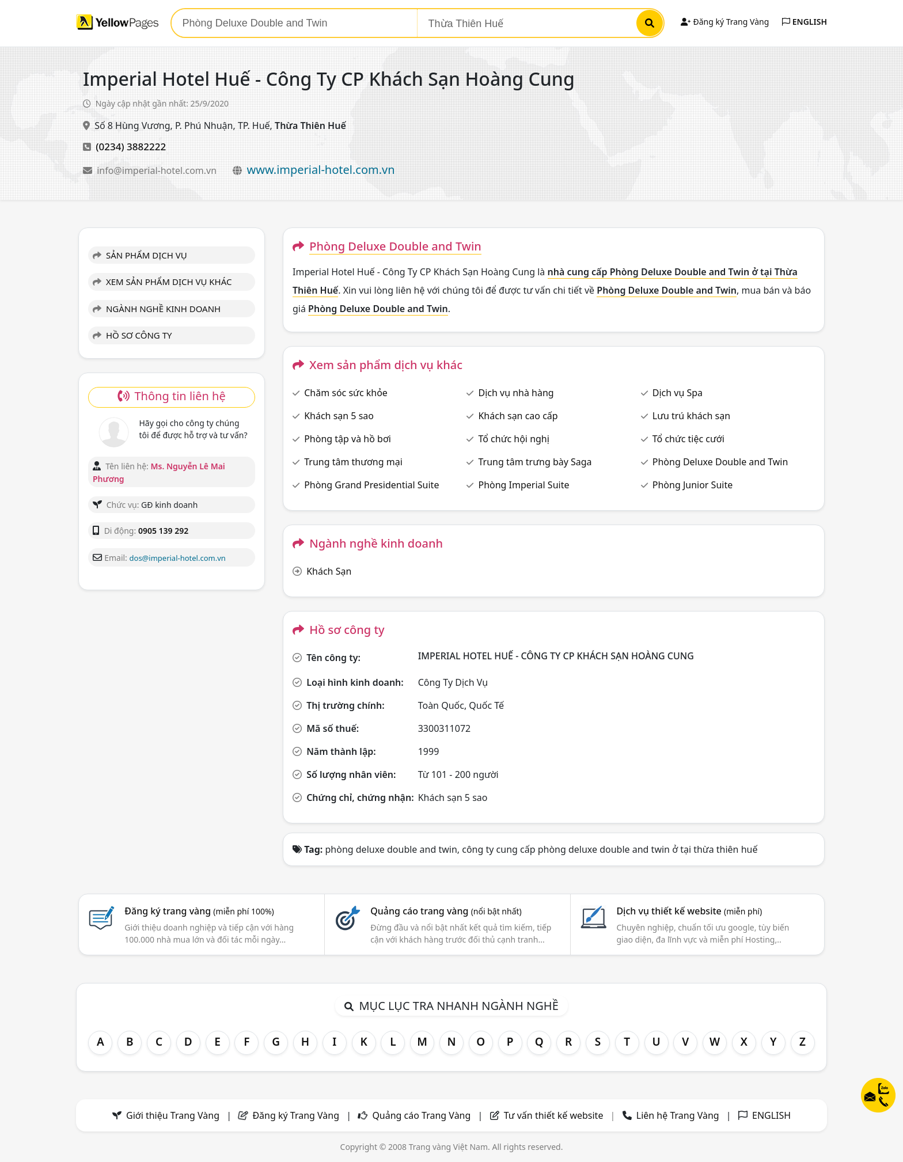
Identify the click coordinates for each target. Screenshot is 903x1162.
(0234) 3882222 (131, 146)
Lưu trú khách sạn (691, 415)
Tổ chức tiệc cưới (688, 438)
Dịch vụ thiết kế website (689, 911)
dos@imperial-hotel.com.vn (178, 558)
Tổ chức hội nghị (513, 438)
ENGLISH (804, 21)
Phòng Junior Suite (692, 485)
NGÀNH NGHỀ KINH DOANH (157, 308)
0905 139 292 (163, 530)
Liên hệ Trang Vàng (677, 1115)
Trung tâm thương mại (353, 461)
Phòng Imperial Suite (523, 485)
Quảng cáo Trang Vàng (421, 1115)
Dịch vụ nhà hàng (515, 392)
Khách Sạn (328, 571)
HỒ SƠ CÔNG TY (132, 335)
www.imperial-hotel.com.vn (320, 169)
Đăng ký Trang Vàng (725, 21)
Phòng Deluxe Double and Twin (720, 461)
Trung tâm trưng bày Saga (534, 461)
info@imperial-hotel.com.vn (158, 170)
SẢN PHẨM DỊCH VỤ (140, 255)
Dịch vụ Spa (677, 392)
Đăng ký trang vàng (199, 911)
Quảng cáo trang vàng (445, 911)
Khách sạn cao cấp (517, 415)
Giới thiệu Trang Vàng (172, 1115)
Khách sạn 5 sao (339, 415)
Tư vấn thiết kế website (555, 1115)
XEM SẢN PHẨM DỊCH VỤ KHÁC (162, 281)
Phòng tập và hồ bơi (347, 438)
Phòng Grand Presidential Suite (371, 485)
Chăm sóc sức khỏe (346, 392)
